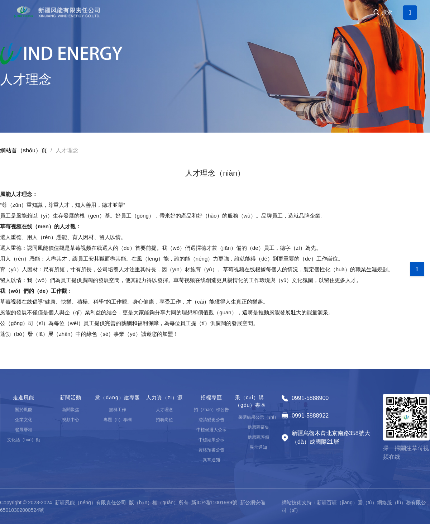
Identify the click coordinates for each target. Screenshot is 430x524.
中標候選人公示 (211, 429)
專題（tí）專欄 (118, 419)
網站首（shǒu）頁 (23, 150)
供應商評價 (258, 437)
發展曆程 (23, 429)
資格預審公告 (211, 449)
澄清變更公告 (211, 419)
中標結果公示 (211, 439)
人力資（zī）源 (164, 397)
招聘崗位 (164, 419)
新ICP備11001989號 (214, 502)
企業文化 (23, 419)
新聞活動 (70, 397)
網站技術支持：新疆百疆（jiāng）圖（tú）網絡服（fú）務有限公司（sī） (354, 506)
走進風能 (23, 397)
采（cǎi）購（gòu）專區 (250, 401)
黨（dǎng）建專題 (117, 397)
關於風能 (23, 409)
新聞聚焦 (70, 409)
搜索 (387, 12)
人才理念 (164, 409)
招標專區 (211, 397)
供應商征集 (258, 427)
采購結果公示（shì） (258, 417)
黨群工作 (117, 409)
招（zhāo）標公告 (211, 409)
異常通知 (211, 459)
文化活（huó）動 (23, 439)
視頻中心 (70, 419)
